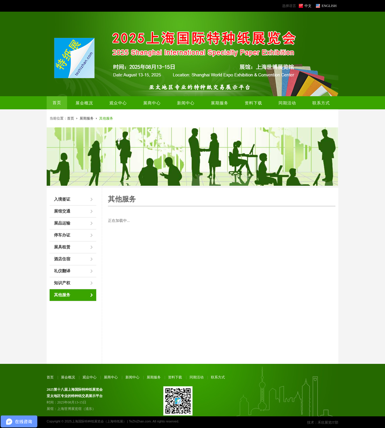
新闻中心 (132, 377)
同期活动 (197, 377)
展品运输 (62, 223)
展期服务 (87, 118)
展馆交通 (62, 211)
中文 (308, 6)
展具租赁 (62, 247)
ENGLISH (329, 6)
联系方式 (218, 377)
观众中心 (90, 377)
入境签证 (62, 199)
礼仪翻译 (62, 271)
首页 (56, 103)
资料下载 (175, 377)
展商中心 (111, 377)
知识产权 (62, 283)
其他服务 (62, 295)
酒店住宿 (62, 259)
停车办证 (62, 235)
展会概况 (68, 377)
